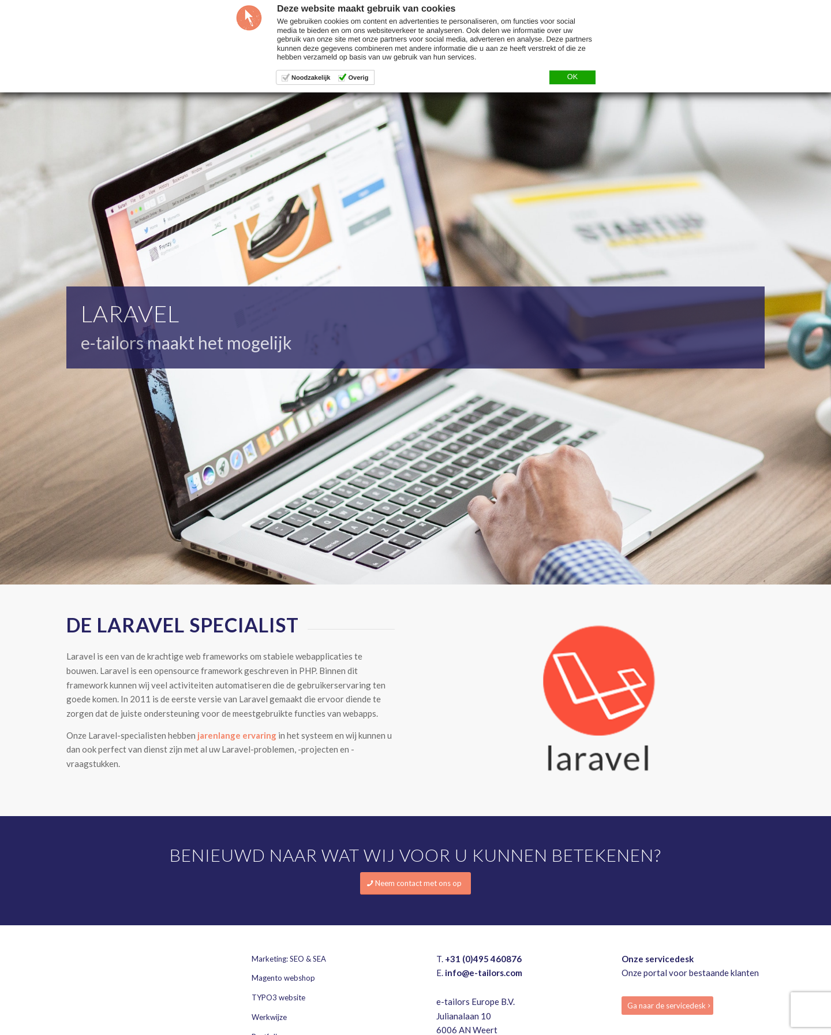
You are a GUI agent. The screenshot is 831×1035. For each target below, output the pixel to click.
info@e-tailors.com (483, 972)
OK (572, 77)
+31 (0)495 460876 (483, 959)
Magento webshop (283, 977)
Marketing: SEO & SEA (289, 958)
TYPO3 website (278, 997)
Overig (358, 78)
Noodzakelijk (310, 78)
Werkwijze (269, 1017)
